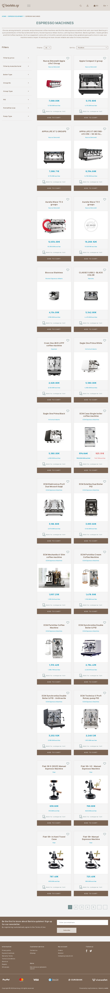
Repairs (4, 964)
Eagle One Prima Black (54, 413)
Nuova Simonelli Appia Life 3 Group (54, 62)
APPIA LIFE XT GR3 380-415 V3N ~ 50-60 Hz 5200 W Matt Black (90, 132)
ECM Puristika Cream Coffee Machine (91, 555)
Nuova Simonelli (54, 67)
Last (105, 907)
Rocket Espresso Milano (54, 278)
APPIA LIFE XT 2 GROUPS (54, 131)
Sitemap (32, 953)
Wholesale (5, 967)
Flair (54, 772)
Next (99, 907)
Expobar (54, 349)
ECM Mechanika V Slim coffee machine (54, 555)
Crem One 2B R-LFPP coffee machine (54, 344)
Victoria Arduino (91, 349)
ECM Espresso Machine (91, 419)
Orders (60, 950)
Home (4, 16)
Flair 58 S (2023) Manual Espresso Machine (54, 767)
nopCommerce (93, 988)
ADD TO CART (54, 118)
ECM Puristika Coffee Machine (54, 626)
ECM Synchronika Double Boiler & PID (91, 626)
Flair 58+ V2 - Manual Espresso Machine (91, 767)
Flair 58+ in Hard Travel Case (54, 838)
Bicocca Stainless (54, 272)
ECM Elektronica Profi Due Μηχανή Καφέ (54, 485)
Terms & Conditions (8, 959)
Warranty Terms (7, 956)
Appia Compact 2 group (91, 61)
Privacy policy (6, 950)
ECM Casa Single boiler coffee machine (91, 414)
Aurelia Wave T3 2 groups (54, 203)
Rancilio (91, 278)
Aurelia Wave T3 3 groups (91, 203)
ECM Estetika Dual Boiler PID (91, 485)
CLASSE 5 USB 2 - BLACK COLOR (91, 273)
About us (5, 961)
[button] (29, 5)
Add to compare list (54, 111)
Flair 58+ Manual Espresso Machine (91, 838)
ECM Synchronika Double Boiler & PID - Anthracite (54, 696)
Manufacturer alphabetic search (38, 968)
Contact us (33, 950)
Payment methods (8, 953)
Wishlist (60, 953)
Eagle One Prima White (91, 343)
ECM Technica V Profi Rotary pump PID (90, 696)
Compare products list (65, 956)
